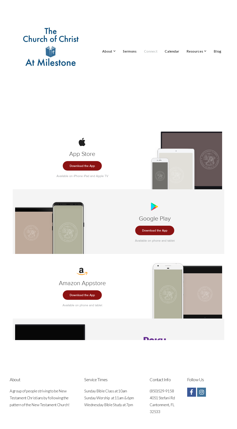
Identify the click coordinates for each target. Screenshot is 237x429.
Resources (196, 51)
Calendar (172, 51)
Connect (150, 51)
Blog (217, 51)
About (109, 51)
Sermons (130, 51)
